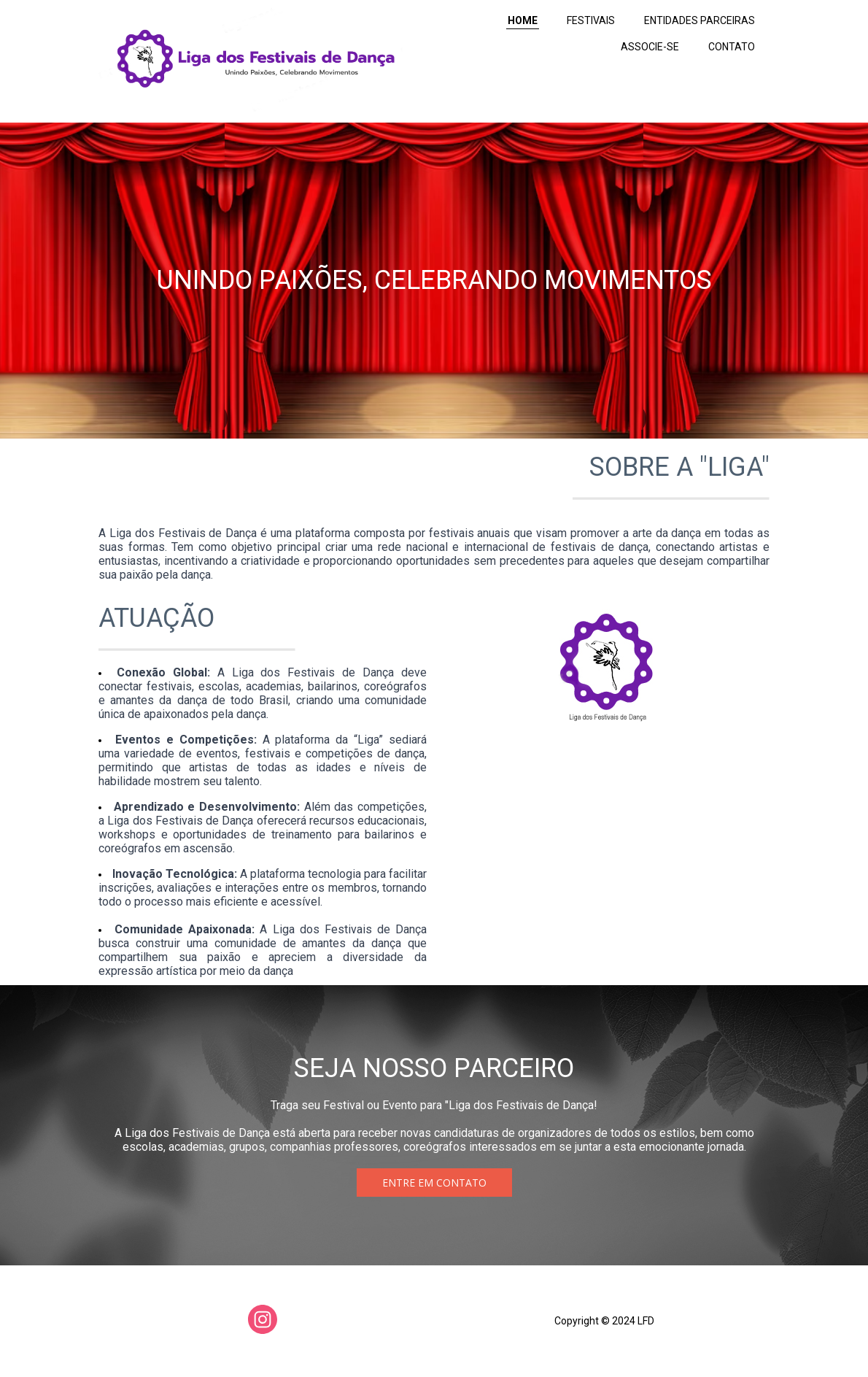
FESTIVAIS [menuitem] (591, 20)
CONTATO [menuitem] (731, 47)
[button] (434, 1182)
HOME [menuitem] (523, 20)
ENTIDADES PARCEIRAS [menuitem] (699, 20)
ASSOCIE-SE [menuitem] (650, 47)
